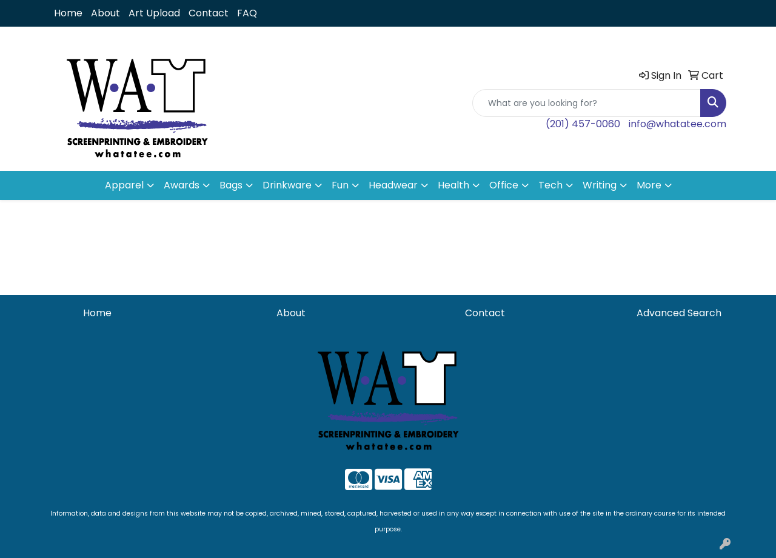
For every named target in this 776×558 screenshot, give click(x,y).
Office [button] (503, 185)
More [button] (649, 185)
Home (68, 13)
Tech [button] (550, 185)
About (105, 13)
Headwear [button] (393, 185)
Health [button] (453, 185)
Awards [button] (181, 185)
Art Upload (154, 13)
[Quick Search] (586, 103)
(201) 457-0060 (583, 124)
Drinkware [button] (287, 185)
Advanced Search (679, 313)
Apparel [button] (124, 185)
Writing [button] (600, 185)
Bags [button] (230, 185)
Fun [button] (340, 185)
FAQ (247, 13)
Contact (209, 13)
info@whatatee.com (677, 124)
